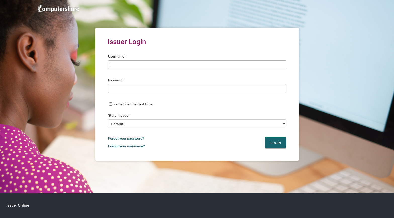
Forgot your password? (126, 138)
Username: (116, 56)
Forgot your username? (126, 146)
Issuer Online (17, 205)
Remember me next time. (133, 104)
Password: (116, 80)
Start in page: (118, 115)
